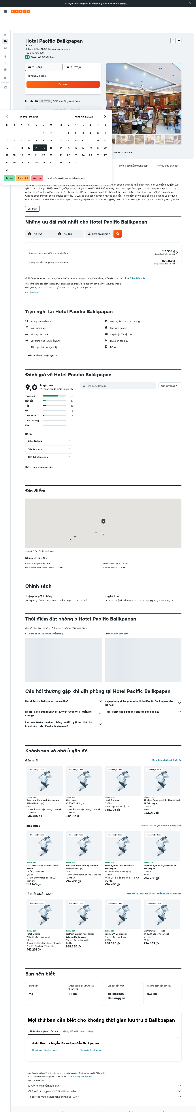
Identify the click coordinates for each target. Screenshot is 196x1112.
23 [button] (93, 103)
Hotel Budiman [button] (112, 792)
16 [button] (93, 96)
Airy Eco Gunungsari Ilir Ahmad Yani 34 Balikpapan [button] (162, 794)
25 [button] (56, 110)
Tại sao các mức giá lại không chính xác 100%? (104, 1088)
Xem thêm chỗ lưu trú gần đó (166, 752)
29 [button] (85, 110)
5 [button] (63, 88)
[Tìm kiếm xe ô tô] (5, 34)
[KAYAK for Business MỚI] (5, 55)
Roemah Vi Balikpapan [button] (116, 925)
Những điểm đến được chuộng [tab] (78, 1023)
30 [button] (92, 110)
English (123, 3)
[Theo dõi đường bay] (5, 49)
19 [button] (63, 103)
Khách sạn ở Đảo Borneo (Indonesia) (135, 1104)
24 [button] (48, 110)
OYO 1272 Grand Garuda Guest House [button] (42, 859)
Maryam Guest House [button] (154, 922)
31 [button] (49, 118)
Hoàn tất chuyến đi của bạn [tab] (44, 1023)
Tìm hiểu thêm (139, 270)
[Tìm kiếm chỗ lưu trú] (5, 27)
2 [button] (93, 81)
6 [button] (71, 88)
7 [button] (78, 88)
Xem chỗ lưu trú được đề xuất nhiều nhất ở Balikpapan (154, 885)
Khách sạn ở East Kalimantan (104, 1104)
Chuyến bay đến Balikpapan (45, 1041)
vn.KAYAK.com (31, 1104)
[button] (190, 3)
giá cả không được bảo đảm (81, 1068)
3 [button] (49, 88)
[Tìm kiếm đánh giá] (121, 378)
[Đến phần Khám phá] (5, 42)
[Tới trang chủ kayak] (20, 11)
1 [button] (85, 81)
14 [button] (78, 96)
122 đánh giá (48, 42)
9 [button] (93, 88)
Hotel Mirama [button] (33, 925)
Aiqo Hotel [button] (71, 792)
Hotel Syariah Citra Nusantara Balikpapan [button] (119, 859)
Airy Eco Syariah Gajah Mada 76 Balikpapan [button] (160, 859)
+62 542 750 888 (34, 38)
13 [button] (71, 96)
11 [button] (56, 96)
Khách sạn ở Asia (60, 1104)
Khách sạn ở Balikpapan (91, 1041)
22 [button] (85, 103)
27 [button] (71, 110)
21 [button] (78, 103)
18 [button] (56, 103)
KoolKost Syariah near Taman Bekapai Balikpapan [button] (80, 927)
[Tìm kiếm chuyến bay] (5, 21)
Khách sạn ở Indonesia (79, 1104)
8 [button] (85, 88)
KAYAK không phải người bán (104, 1077)
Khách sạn (45, 1104)
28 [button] (78, 110)
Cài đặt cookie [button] (32, 284)
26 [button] (63, 110)
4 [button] (56, 88)
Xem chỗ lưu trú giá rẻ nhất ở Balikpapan (160, 817)
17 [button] (49, 103)
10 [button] (49, 96)
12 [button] (63, 96)
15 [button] (86, 96)
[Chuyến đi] (5, 64)
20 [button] (70, 103)
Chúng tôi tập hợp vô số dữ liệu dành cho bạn (104, 1083)
